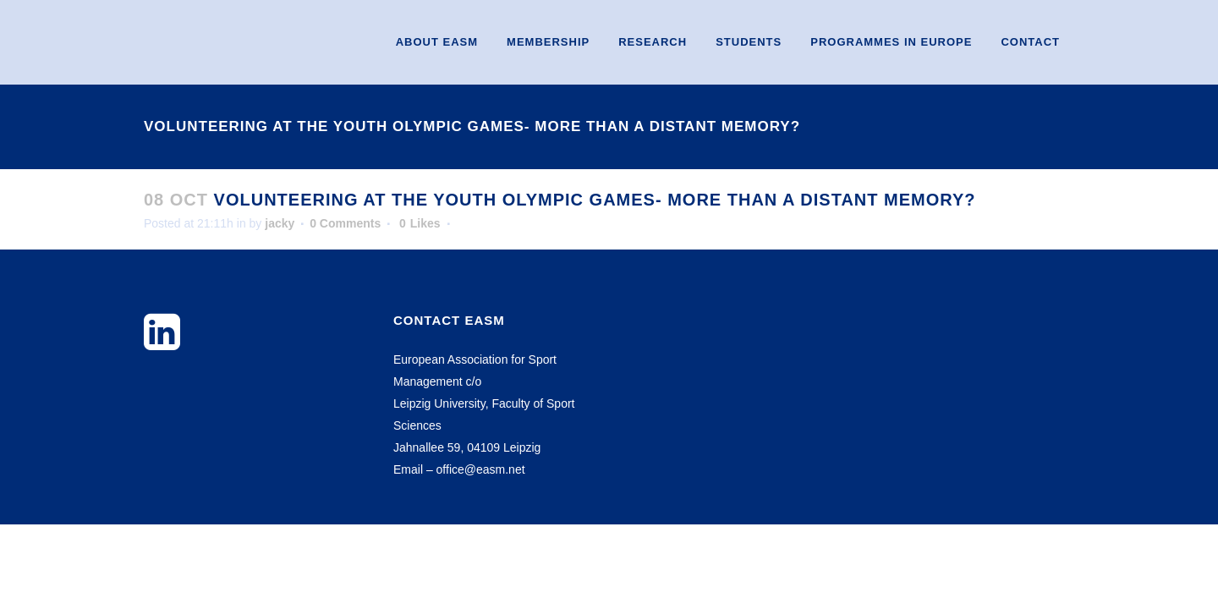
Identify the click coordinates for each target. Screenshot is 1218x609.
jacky (279, 223)
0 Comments (345, 223)
